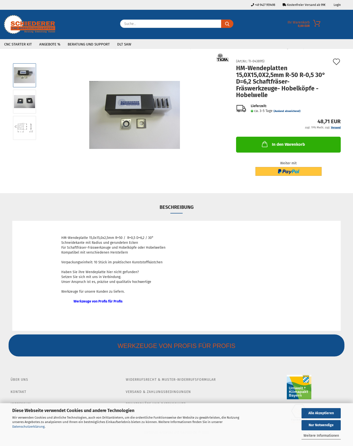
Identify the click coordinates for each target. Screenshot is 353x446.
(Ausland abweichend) (287, 111)
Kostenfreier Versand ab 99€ (304, 5)
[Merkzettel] (349, 25)
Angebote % (49, 44)
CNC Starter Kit (18, 44)
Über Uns (19, 380)
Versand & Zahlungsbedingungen (158, 392)
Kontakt (18, 392)
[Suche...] (227, 24)
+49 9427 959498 (263, 5)
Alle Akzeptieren (321, 413)
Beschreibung (177, 207)
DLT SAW (124, 44)
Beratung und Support (89, 44)
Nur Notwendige (321, 425)
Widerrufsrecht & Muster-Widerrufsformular (171, 380)
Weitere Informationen (321, 436)
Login (337, 5)
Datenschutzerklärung (28, 426)
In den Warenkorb (283, 144)
